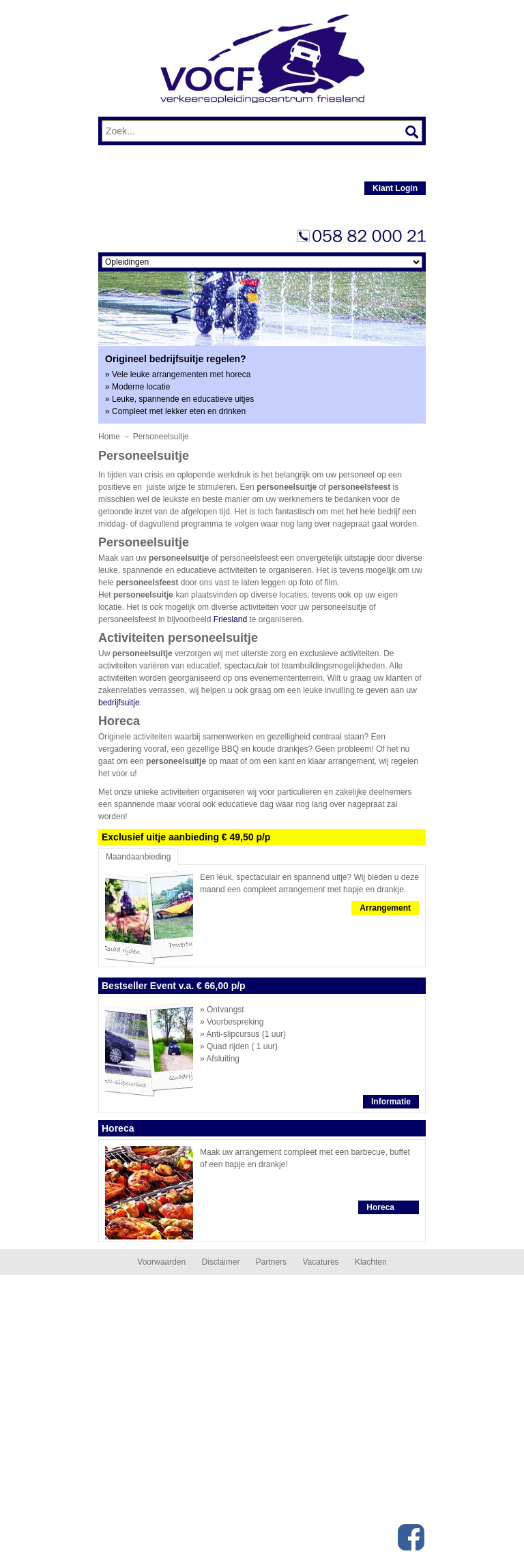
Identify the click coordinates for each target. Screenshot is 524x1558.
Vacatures (320, 1262)
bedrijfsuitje (119, 702)
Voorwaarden (161, 1262)
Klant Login (395, 188)
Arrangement (385, 908)
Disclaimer (220, 1262)
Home (109, 436)
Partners (271, 1262)
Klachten (371, 1262)
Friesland (230, 619)
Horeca (380, 1207)
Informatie (391, 1101)
